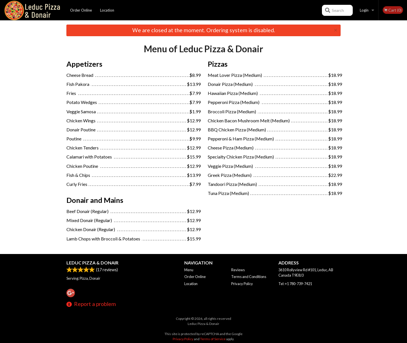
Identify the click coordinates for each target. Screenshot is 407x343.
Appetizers (84, 64)
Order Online (81, 10)
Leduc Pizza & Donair (92, 262)
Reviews (238, 270)
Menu (188, 270)
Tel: (295, 283)
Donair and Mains (94, 200)
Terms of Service (213, 339)
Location (107, 10)
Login (364, 10)
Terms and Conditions (248, 276)
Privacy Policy (242, 283)
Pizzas (218, 64)
